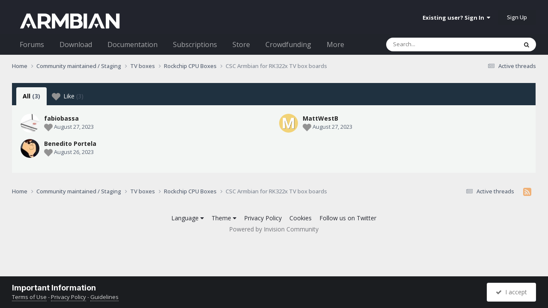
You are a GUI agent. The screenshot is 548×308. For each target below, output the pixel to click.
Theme (223, 218)
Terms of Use (29, 297)
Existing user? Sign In (456, 17)
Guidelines (104, 297)
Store (241, 44)
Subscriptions (195, 44)
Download (76, 44)
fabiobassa (61, 118)
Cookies (300, 218)
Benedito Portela (70, 143)
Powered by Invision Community (274, 229)
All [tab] (31, 96)
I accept (511, 292)
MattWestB (320, 118)
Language (187, 218)
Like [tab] (67, 96)
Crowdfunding (288, 44)
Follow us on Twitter (347, 218)
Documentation (132, 44)
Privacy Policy (263, 218)
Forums (32, 44)
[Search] (429, 44)
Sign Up (517, 17)
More (335, 44)
